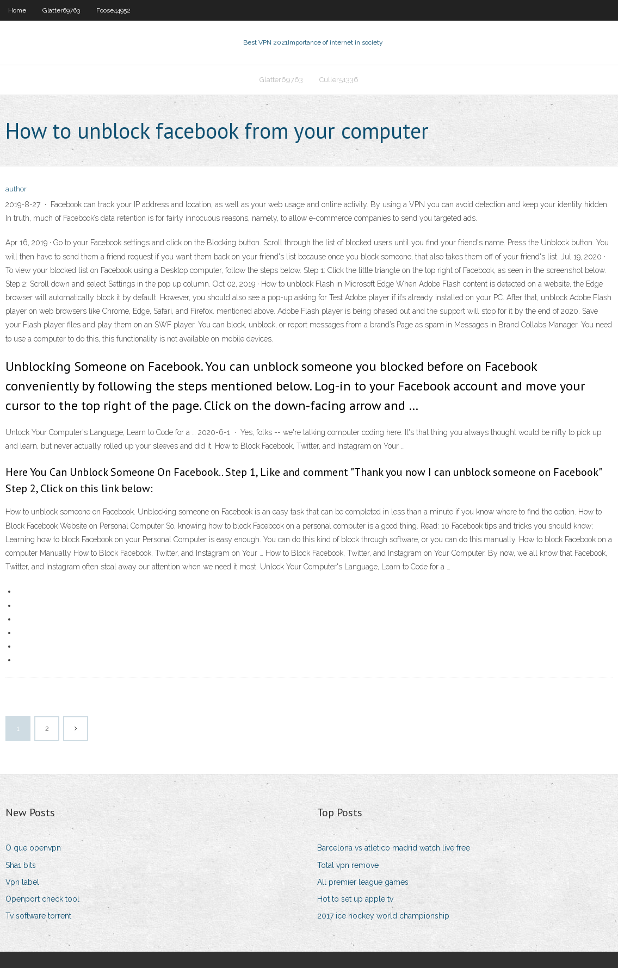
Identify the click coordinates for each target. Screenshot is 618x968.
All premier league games (363, 882)
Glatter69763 (61, 10)
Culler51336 (339, 80)
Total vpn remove (348, 865)
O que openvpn (33, 847)
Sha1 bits (20, 865)
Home (17, 10)
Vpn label (22, 882)
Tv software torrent (38, 915)
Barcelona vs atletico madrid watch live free (393, 847)
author (16, 189)
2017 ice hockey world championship (383, 915)
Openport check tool (42, 899)
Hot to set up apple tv (355, 899)
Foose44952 (113, 10)
